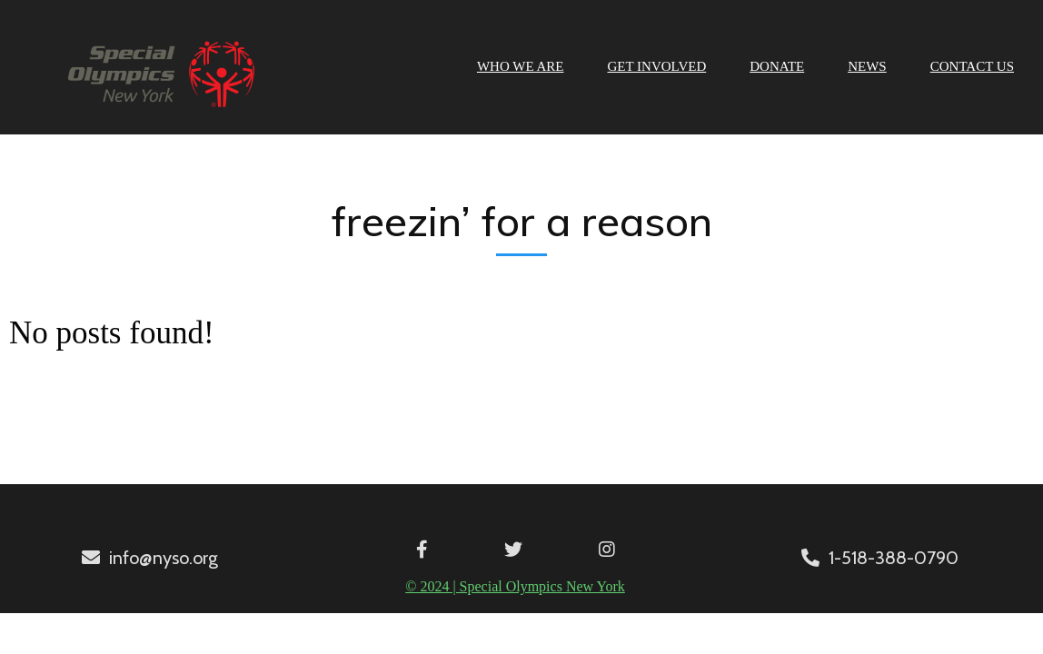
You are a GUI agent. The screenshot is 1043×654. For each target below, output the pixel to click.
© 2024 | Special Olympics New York (515, 586)
